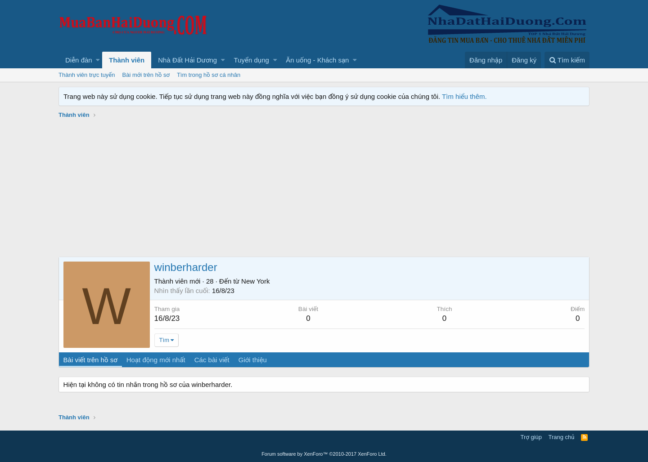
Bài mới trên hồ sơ (146, 74)
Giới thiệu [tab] (252, 360)
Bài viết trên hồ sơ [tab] (90, 360)
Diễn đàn (78, 60)
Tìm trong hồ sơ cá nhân (208, 74)
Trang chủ (562, 437)
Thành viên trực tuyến (86, 74)
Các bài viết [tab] (212, 360)
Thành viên (126, 60)
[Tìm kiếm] (567, 60)
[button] (98, 60)
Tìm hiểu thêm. (464, 96)
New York (255, 281)
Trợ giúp (531, 437)
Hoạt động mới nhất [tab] (155, 360)
